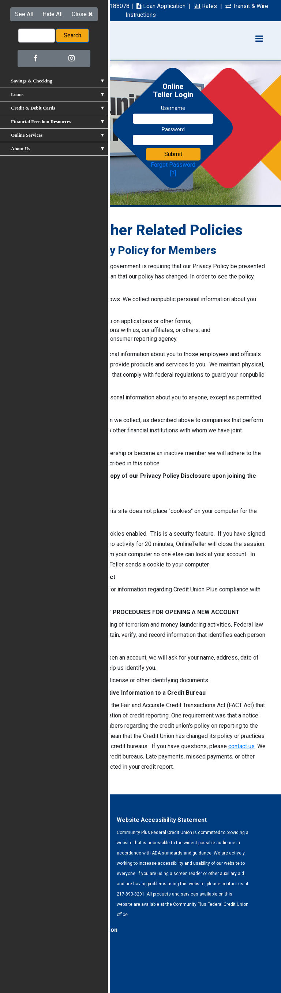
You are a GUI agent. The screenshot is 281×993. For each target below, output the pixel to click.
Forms (21, 970)
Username (173, 108)
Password (173, 129)
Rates (205, 6)
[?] (173, 173)
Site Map (71, 970)
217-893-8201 (34, 6)
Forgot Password (173, 164)
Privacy (44, 970)
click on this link (34, 286)
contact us (241, 746)
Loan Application (161, 6)
